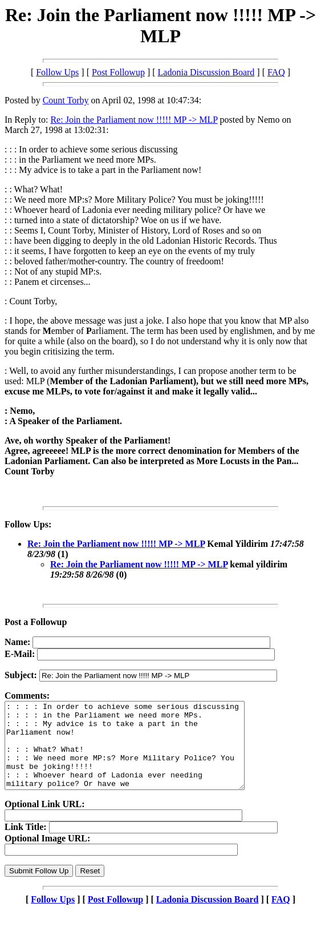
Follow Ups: (28, 524)
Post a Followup (36, 622)
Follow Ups (57, 72)
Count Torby (66, 100)
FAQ (276, 72)
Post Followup (118, 72)
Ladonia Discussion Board (206, 72)
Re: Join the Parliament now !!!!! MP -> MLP (133, 119)
